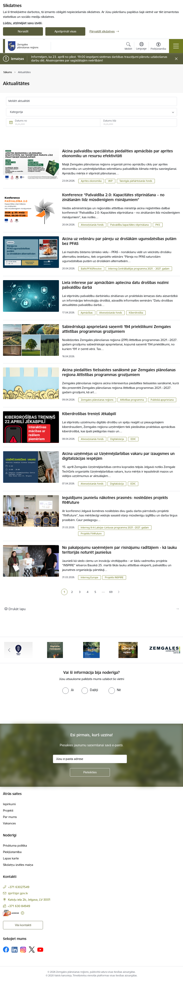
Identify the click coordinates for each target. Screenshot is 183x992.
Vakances (9, 823)
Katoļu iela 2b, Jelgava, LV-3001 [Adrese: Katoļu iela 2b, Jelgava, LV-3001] (29, 899)
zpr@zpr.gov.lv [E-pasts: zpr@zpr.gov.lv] (18, 893)
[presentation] (33, 709)
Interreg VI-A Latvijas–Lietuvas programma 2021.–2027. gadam (115, 527)
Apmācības (87, 312)
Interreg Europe (89, 577)
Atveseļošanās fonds (92, 224)
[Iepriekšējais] (9, 650)
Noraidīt (23, 31)
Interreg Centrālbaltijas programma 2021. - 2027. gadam (138, 268)
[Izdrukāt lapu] (91, 609)
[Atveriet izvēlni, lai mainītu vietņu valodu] (141, 46)
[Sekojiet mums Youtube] (40, 949)
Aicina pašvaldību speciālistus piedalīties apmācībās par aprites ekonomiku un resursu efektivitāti (117, 153)
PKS (157, 224)
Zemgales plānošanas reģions (97, 399)
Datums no (21, 120)
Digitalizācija (117, 439)
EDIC (133, 439)
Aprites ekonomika (91, 180)
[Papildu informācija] (22, 913)
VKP (110, 180)
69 (110, 592)
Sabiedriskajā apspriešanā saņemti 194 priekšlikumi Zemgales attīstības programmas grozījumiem (116, 329)
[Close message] (176, 58)
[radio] (68, 689)
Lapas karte (11, 858)
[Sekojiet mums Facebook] (6, 950)
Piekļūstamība (12, 852)
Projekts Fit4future (91, 533)
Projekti (8, 810)
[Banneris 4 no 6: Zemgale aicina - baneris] (128, 650)
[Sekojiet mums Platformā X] (32, 950)
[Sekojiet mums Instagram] (23, 950)
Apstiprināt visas (65, 31)
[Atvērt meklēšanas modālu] (128, 46)
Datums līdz (109, 120)
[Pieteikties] (90, 772)
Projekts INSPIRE (114, 577)
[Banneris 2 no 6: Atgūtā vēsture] (55, 650)
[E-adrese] (11, 913)
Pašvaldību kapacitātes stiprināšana (129, 224)
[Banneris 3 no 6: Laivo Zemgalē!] (91, 650)
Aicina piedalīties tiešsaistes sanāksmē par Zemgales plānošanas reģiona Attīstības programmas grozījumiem (119, 372)
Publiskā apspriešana (162, 399)
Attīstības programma (132, 399)
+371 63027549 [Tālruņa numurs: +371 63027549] (18, 887)
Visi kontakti (23, 925)
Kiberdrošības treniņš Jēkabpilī (89, 413)
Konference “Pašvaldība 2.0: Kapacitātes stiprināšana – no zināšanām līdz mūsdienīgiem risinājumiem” (113, 197)
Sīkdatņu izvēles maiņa (18, 865)
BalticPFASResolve (91, 268)
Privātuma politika (15, 845)
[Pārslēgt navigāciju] (176, 46)
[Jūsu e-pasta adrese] (90, 759)
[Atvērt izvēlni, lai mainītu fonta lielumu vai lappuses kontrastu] (158, 46)
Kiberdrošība (136, 312)
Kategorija (16, 112)
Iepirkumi (9, 804)
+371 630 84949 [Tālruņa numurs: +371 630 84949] (19, 906)
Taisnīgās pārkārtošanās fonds (135, 180)
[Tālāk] (174, 650)
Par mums (10, 817)
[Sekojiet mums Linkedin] (15, 950)
